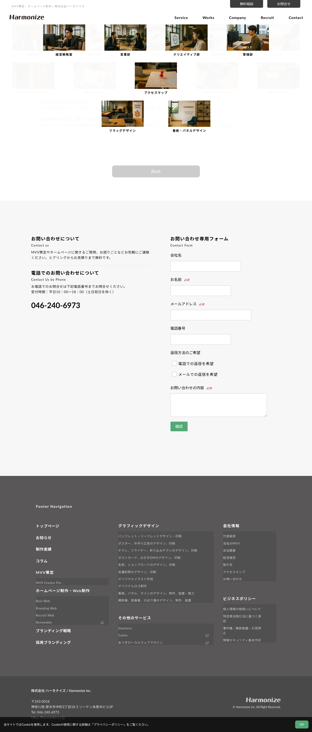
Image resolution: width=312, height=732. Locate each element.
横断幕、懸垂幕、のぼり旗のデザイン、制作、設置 (154, 600)
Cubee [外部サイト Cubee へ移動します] (123, 635)
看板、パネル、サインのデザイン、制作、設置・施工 (156, 593)
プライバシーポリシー (109, 724)
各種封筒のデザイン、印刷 (137, 572)
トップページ (47, 526)
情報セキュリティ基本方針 (242, 640)
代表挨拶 (229, 536)
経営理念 (229, 558)
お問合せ (284, 4)
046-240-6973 (55, 305)
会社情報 (231, 525)
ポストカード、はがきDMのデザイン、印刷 (149, 558)
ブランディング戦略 (53, 630)
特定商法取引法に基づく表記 (242, 618)
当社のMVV (231, 543)
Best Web (43, 601)
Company (235, 17)
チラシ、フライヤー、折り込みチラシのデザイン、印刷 (157, 550)
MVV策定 (45, 572)
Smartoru (125, 628)
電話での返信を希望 (193, 363)
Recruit (265, 17)
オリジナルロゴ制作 (132, 586)
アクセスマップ (234, 572)
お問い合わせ (232, 579)
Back (156, 171)
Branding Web (46, 608)
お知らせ (43, 537)
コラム (42, 561)
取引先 (228, 565)
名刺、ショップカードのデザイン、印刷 (146, 565)
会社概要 (229, 550)
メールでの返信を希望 (195, 374)
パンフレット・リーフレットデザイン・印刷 (150, 536)
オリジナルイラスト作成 (135, 579)
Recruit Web (45, 615)
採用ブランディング (53, 642)
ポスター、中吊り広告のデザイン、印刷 (146, 543)
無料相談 (246, 4)
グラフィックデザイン (138, 525)
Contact (294, 17)
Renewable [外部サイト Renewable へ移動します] (44, 622)
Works (207, 17)
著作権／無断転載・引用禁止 (242, 630)
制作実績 (43, 549)
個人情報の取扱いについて (242, 609)
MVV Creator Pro (48, 583)
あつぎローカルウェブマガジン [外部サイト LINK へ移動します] (140, 642)
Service (179, 17)
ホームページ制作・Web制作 (63, 590)
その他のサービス (134, 618)
